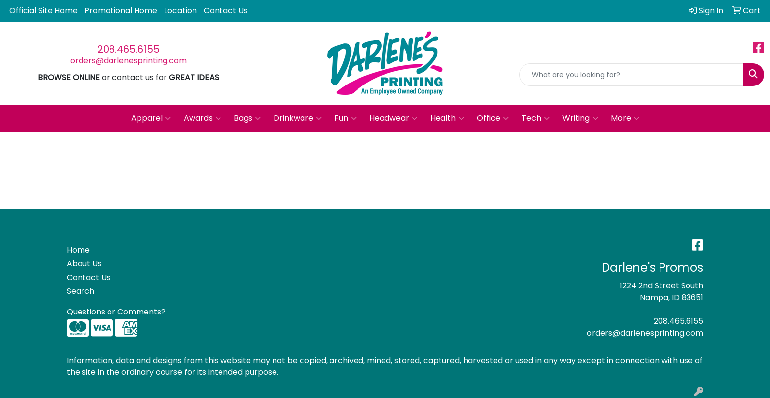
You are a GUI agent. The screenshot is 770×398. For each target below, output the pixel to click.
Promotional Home (120, 10)
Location (180, 10)
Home (78, 250)
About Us (84, 263)
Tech (536, 118)
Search (80, 291)
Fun (345, 118)
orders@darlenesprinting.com (128, 60)
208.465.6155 (128, 49)
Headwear (393, 118)
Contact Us (226, 10)
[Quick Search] (631, 74)
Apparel (151, 118)
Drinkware (298, 118)
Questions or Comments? (116, 311)
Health (447, 118)
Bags (247, 118)
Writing (580, 118)
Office (493, 118)
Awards (202, 118)
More (625, 118)
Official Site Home (43, 10)
